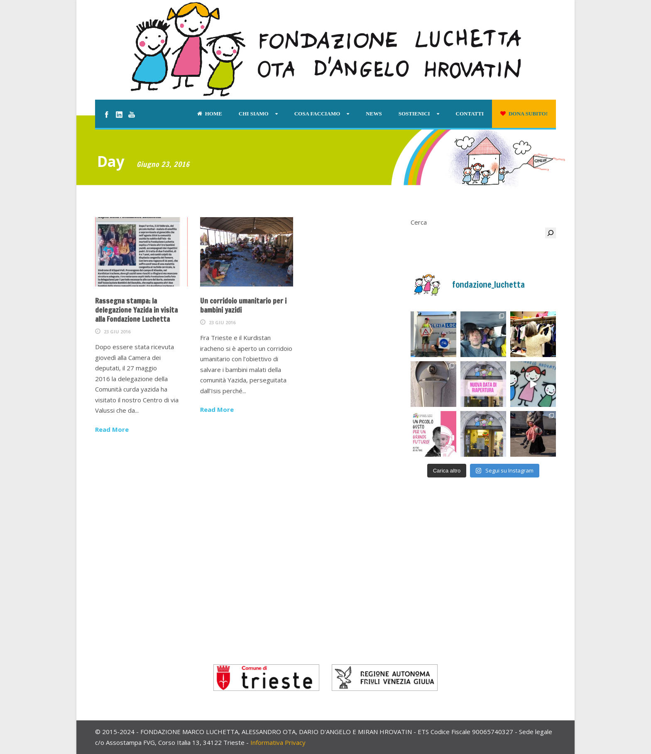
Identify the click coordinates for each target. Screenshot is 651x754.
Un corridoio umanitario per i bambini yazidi (243, 305)
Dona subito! (524, 113)
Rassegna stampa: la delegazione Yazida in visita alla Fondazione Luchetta (136, 310)
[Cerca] (550, 233)
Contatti (470, 113)
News (374, 113)
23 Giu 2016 (117, 331)
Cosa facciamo (317, 113)
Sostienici (414, 113)
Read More (112, 429)
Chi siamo (254, 113)
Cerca (419, 222)
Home (209, 113)
